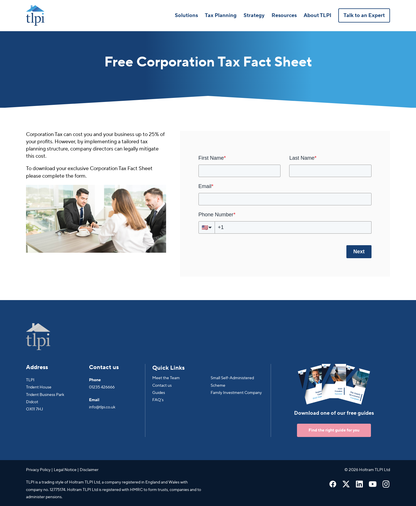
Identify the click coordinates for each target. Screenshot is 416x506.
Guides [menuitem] (158, 392)
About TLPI (317, 15)
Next (359, 251)
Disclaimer (89, 469)
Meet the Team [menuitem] (166, 378)
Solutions (186, 15)
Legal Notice (65, 469)
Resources (284, 15)
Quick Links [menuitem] (168, 368)
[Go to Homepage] (35, 15)
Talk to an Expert (364, 15)
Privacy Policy (38, 469)
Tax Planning (221, 15)
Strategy (254, 15)
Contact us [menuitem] (162, 385)
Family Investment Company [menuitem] (236, 392)
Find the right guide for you (334, 430)
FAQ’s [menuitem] (158, 400)
